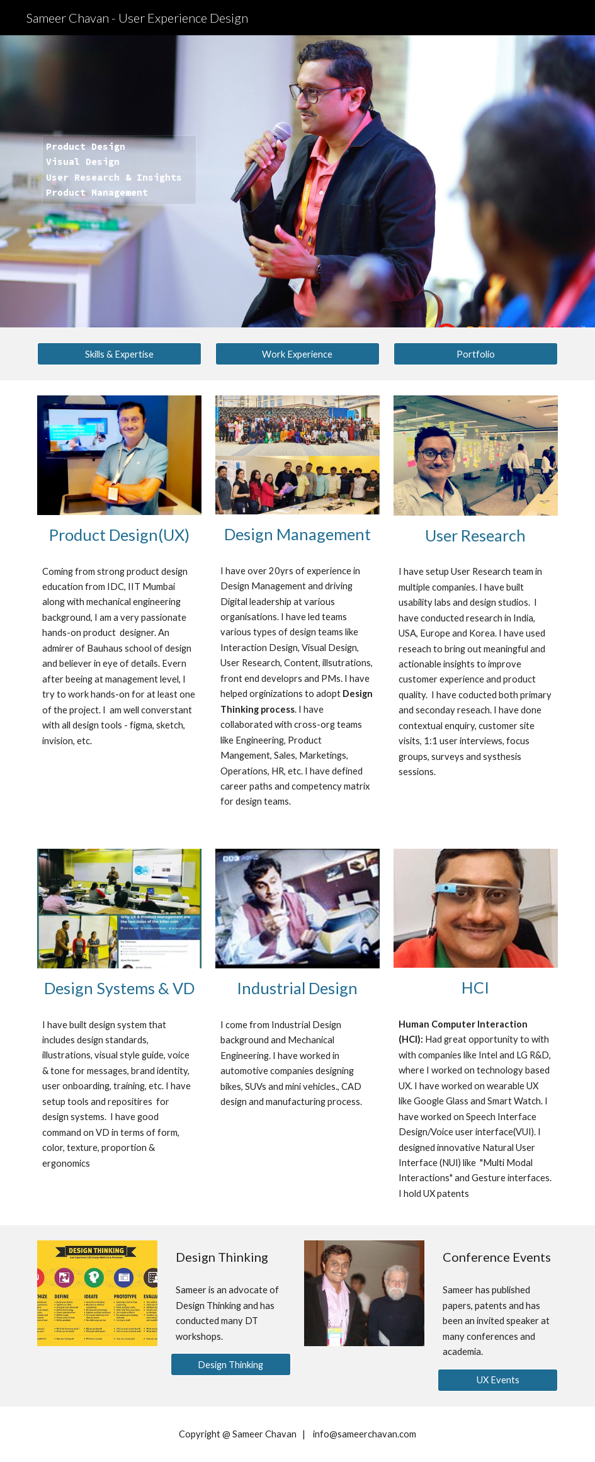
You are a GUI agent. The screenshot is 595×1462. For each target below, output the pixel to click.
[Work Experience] (298, 353)
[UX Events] (497, 1379)
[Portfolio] (476, 353)
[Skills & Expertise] (119, 353)
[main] (119, 181)
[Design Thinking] (230, 1364)
